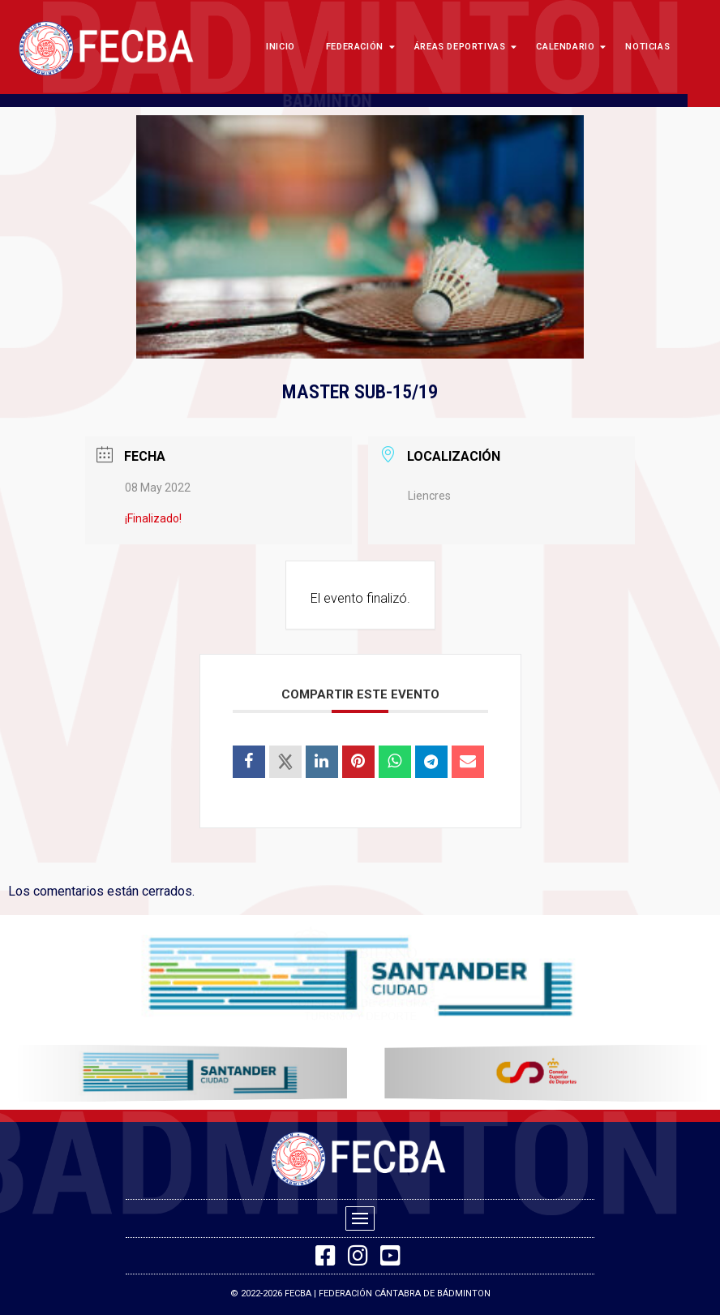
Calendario (569, 46)
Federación (358, 46)
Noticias (647, 46)
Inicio (280, 46)
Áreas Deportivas (463, 46)
